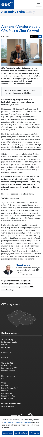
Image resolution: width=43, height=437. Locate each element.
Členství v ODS (7, 363)
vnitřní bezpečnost (8, 287)
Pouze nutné (7, 433)
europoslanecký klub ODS (24, 287)
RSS (2, 378)
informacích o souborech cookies (17, 422)
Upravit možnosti (21, 433)
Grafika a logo (7, 398)
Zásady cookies (7, 406)
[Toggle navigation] (39, 4)
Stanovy (4, 390)
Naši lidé (4, 385)
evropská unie (26, 281)
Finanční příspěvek (9, 371)
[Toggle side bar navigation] (21, 20)
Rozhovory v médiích (9, 342)
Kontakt (4, 358)
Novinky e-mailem (8, 376)
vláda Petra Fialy (7, 290)
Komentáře (5, 347)
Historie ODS (6, 393)
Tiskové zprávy (7, 339)
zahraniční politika (8, 284)
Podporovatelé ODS (9, 368)
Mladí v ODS (6, 365)
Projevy (4, 345)
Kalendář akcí (6, 352)
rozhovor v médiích (13, 281)
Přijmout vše (34, 433)
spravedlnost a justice (23, 284)
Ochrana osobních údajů (11, 403)
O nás (3, 383)
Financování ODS (8, 396)
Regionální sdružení (9, 388)
